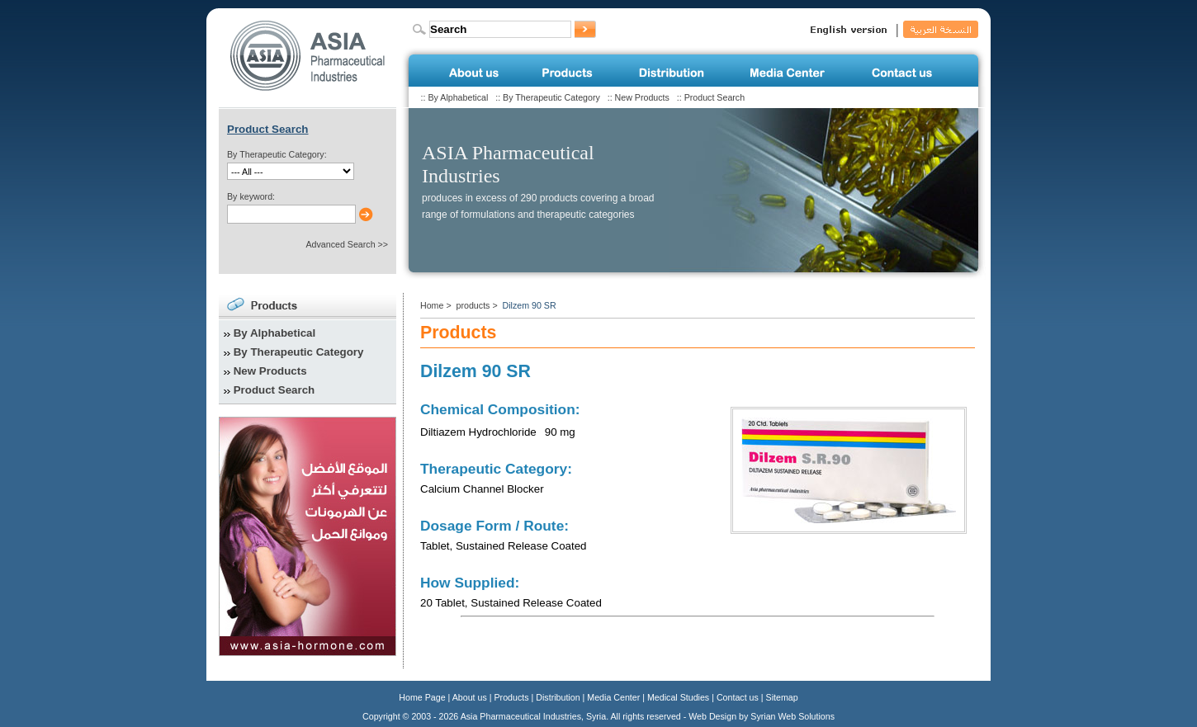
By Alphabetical (458, 97)
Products (511, 697)
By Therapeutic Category (551, 97)
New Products (642, 97)
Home (431, 305)
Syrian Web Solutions (792, 716)
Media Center (613, 697)
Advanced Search (340, 244)
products (473, 305)
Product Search (714, 97)
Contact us (738, 697)
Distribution (558, 697)
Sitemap (782, 697)
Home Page (422, 697)
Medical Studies (678, 697)
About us (469, 697)
